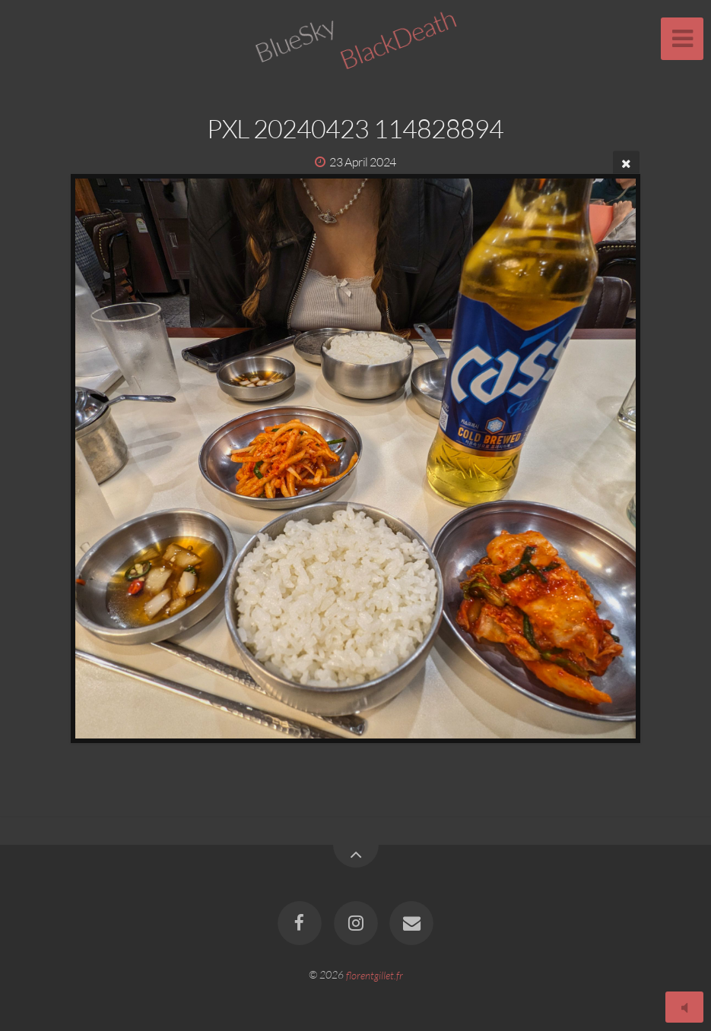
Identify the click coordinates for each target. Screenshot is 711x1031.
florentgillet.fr (374, 974)
